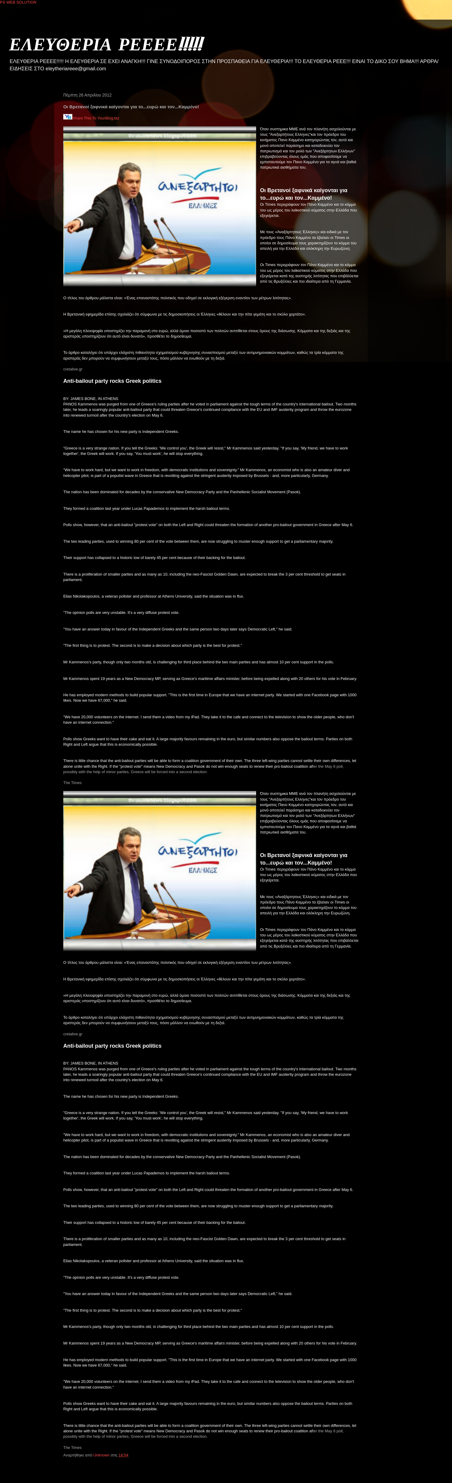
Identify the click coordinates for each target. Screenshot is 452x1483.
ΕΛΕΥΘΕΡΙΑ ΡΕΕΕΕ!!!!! (105, 44)
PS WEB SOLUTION (18, 2)
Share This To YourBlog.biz (91, 118)
